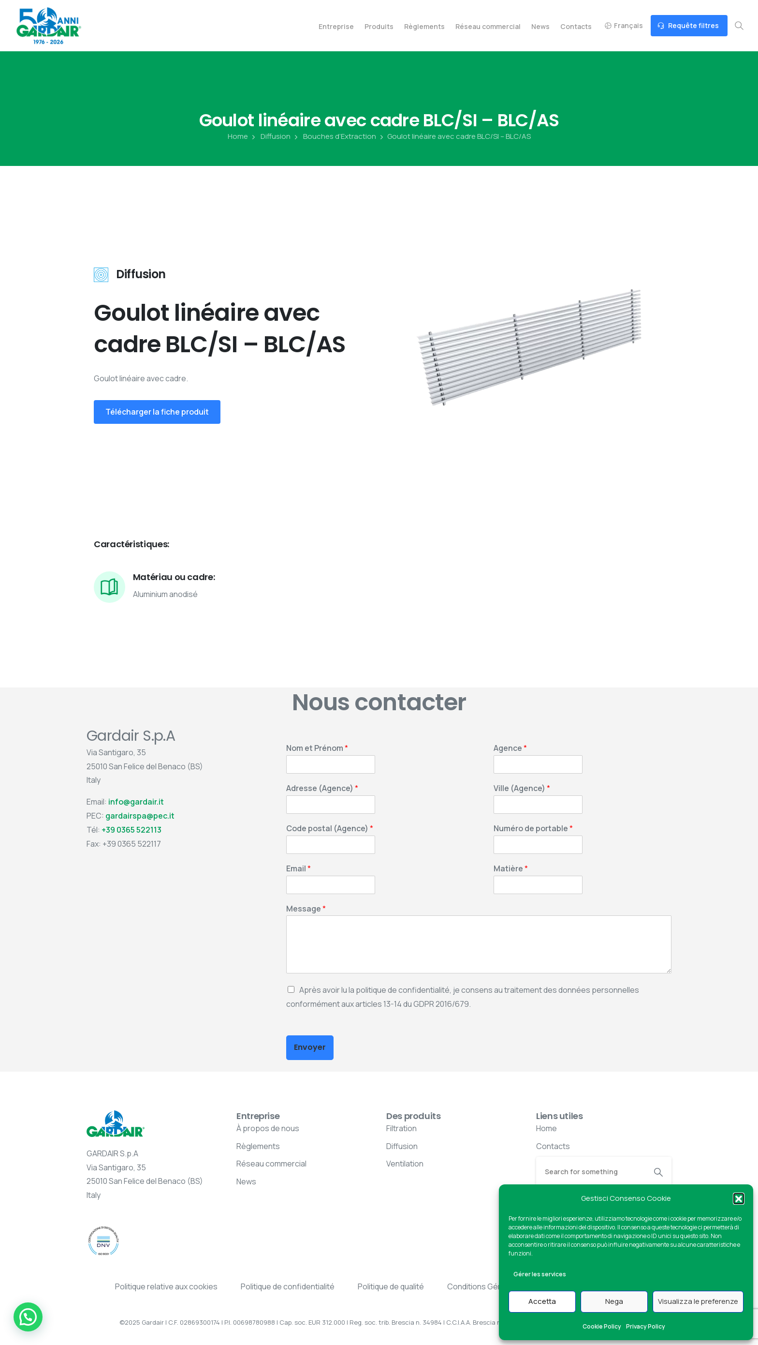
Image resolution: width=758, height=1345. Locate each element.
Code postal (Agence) (329, 828)
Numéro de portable (533, 828)
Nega (614, 1301)
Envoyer (310, 1047)
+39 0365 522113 (131, 829)
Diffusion (270, 136)
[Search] (590, 1171)
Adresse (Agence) (322, 788)
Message (306, 909)
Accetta (542, 1301)
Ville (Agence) (522, 788)
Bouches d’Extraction (334, 136)
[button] (738, 1198)
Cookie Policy (602, 1326)
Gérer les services (539, 1274)
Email (298, 869)
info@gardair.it (136, 801)
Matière (511, 869)
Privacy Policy (645, 1326)
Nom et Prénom (317, 748)
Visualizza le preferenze (698, 1301)
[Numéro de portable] (538, 845)
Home (238, 136)
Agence (510, 748)
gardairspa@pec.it (140, 815)
